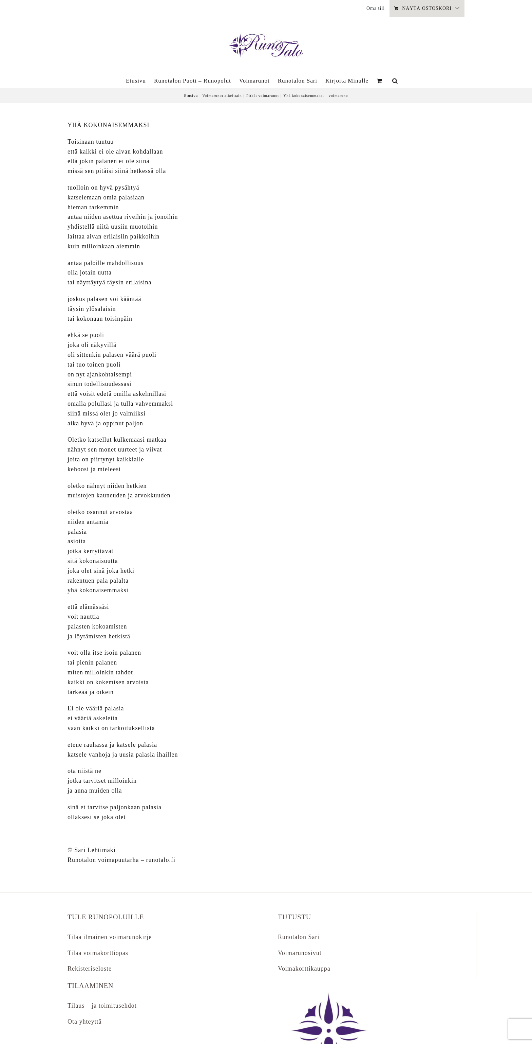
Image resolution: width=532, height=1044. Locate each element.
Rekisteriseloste (90, 968)
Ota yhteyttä (84, 1021)
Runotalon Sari (299, 937)
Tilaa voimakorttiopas (98, 953)
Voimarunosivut (300, 953)
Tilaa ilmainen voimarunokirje (110, 937)
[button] (395, 80)
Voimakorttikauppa (304, 968)
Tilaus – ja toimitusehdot (102, 1005)
